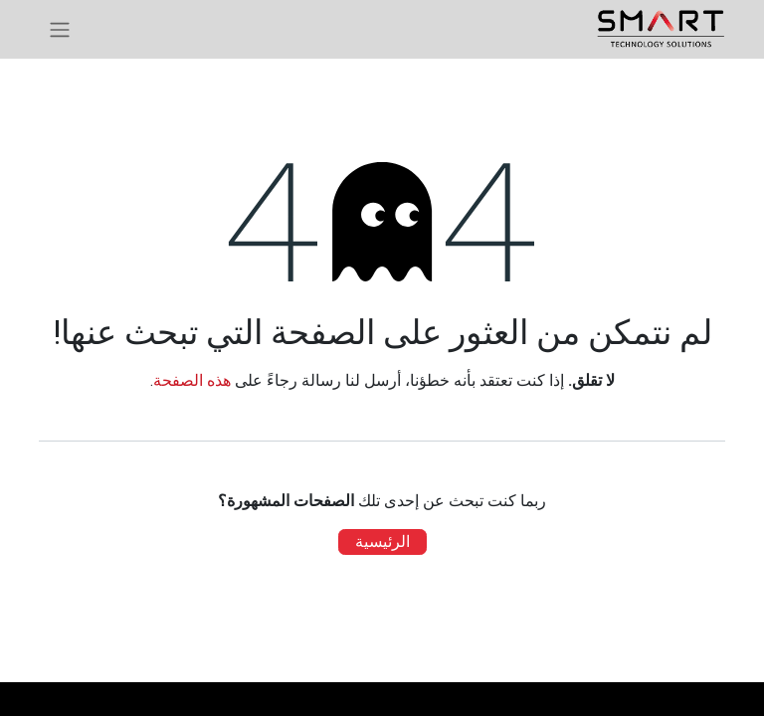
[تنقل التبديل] (60, 29)
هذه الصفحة (192, 380)
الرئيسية (382, 541)
